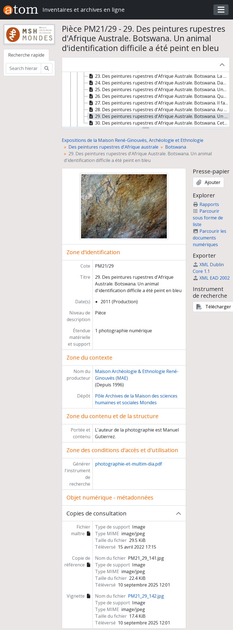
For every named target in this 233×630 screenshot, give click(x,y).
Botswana (175, 147)
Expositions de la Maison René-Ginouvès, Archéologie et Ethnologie (132, 140)
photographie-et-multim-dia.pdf (128, 464)
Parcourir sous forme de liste (208, 217)
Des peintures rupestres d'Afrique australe (113, 147)
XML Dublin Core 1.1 (208, 267)
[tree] (146, 100)
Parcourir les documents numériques (209, 238)
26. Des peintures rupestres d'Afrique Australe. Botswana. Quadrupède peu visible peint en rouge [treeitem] (159, 96)
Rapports (206, 204)
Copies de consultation (96, 513)
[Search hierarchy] (23, 68)
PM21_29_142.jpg (146, 596)
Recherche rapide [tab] (26, 55)
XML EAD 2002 (211, 278)
